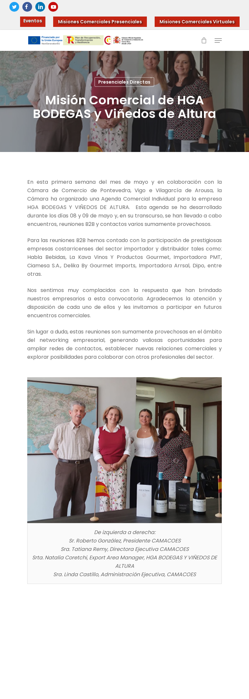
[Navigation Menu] (218, 40)
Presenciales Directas (124, 82)
